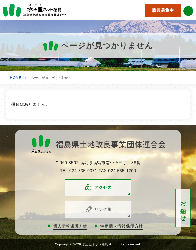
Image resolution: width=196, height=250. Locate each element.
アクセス (103, 187)
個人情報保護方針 (70, 226)
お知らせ (183, 208)
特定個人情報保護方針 (121, 226)
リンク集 (103, 209)
